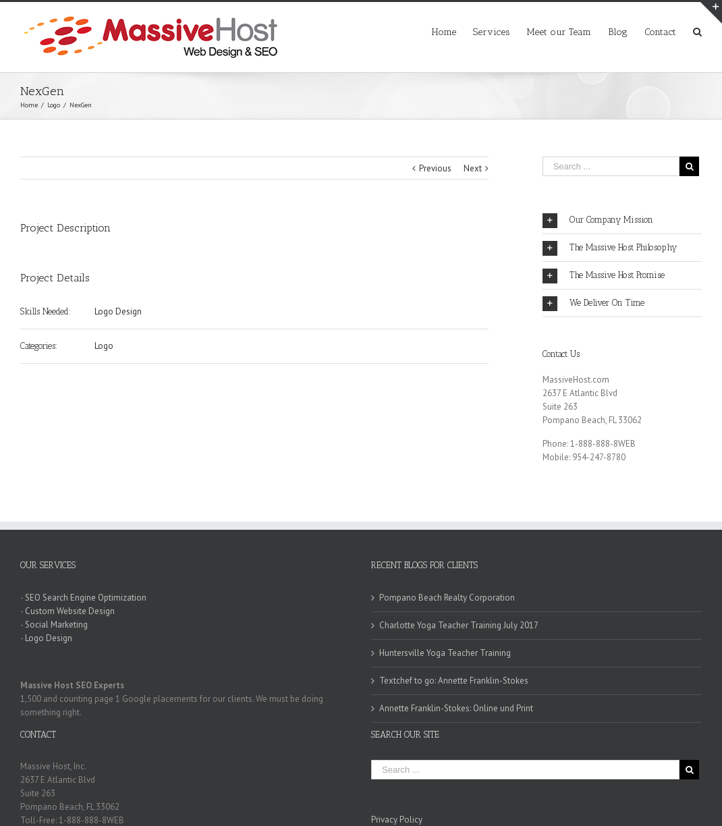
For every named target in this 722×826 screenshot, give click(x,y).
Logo (103, 346)
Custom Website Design (70, 611)
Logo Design (118, 311)
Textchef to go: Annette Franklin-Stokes (453, 680)
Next (473, 168)
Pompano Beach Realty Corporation (447, 597)
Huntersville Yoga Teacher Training (445, 653)
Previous (435, 168)
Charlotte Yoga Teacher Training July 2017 (458, 625)
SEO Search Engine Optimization (85, 597)
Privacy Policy (396, 819)
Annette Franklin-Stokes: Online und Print (456, 708)
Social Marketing (56, 624)
